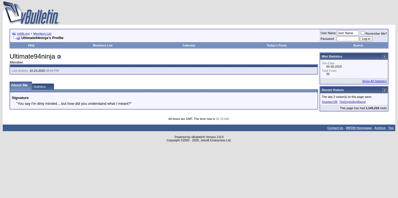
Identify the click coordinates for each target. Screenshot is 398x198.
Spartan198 (329, 101)
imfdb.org (23, 33)
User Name (328, 33)
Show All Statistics (374, 81)
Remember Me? (374, 33)
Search (358, 45)
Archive (380, 128)
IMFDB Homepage (359, 128)
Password (327, 38)
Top (391, 128)
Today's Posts (277, 45)
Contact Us (335, 128)
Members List (42, 33)
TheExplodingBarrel (352, 101)
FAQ (31, 45)
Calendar (189, 45)
